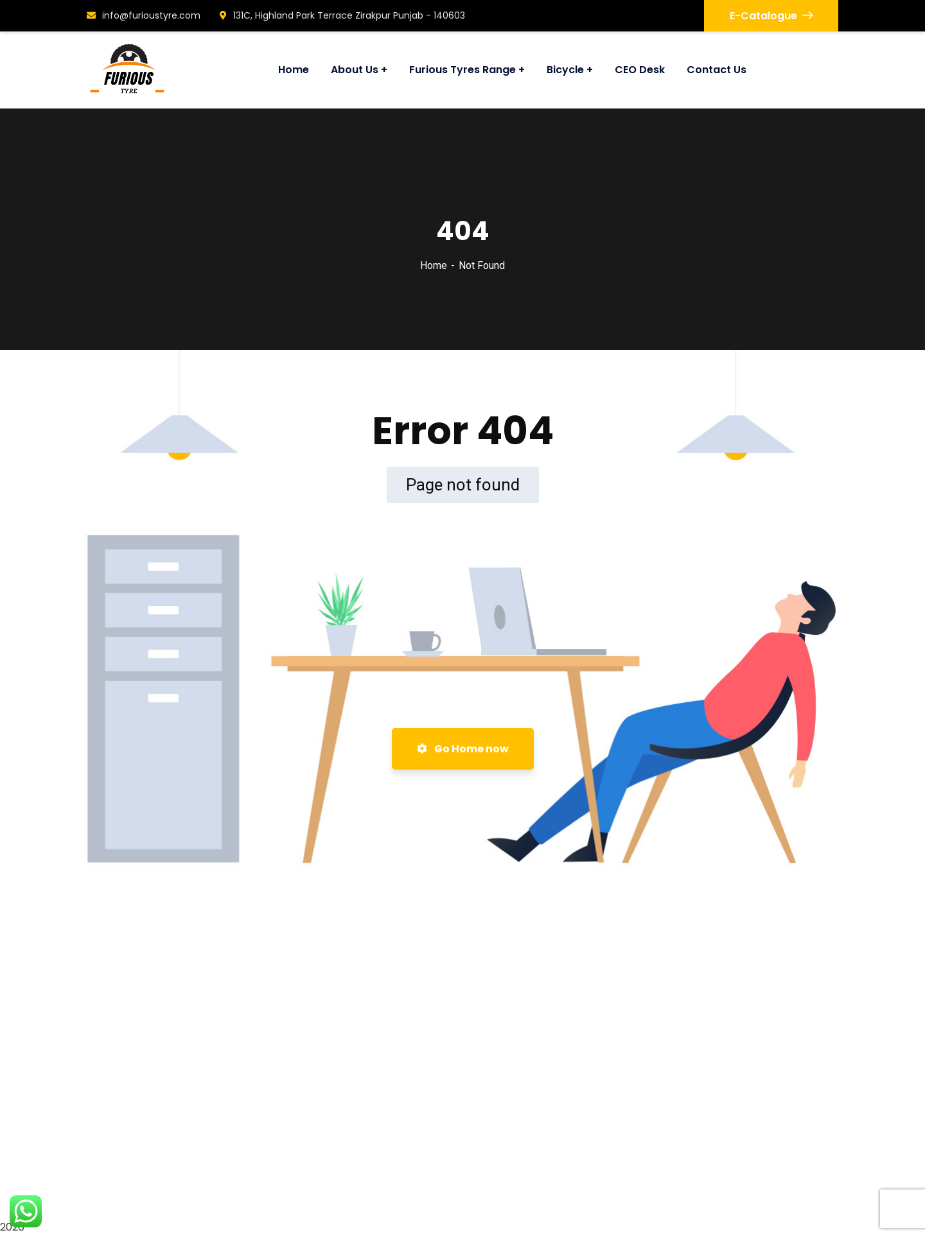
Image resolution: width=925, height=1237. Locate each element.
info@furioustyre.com (143, 15)
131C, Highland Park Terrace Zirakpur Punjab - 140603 (342, 15)
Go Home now (463, 748)
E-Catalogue (771, 15)
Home (433, 265)
